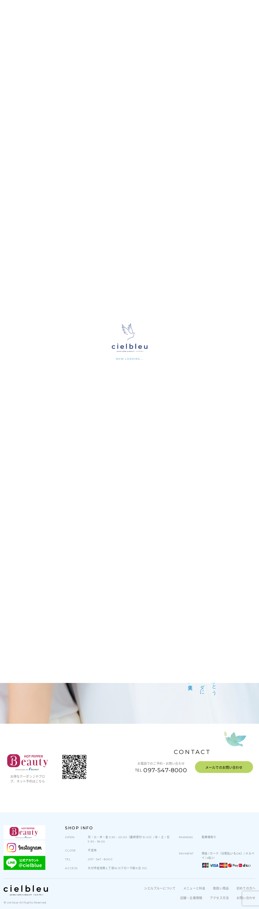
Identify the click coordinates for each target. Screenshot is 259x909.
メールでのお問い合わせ (224, 767)
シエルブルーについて (160, 888)
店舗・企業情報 (191, 898)
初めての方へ (245, 888)
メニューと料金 (194, 888)
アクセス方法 (219, 898)
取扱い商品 (221, 888)
